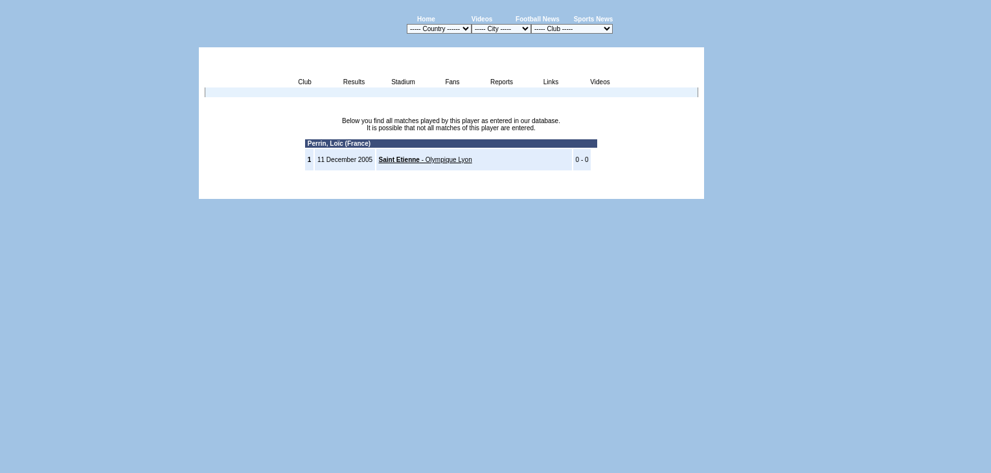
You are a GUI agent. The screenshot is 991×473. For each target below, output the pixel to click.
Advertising (548, 191)
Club (305, 82)
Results (354, 82)
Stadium (403, 82)
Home (426, 19)
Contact (682, 191)
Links (550, 82)
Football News (538, 19)
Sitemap (650, 191)
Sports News (593, 19)
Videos (482, 19)
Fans (452, 82)
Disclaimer (614, 191)
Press (582, 191)
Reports (501, 82)
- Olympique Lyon (425, 159)
